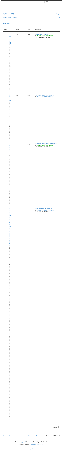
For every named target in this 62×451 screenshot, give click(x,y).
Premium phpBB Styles (36, 444)
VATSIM (10, 38)
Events (6, 23)
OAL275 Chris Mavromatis (45, 35)
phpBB (24, 442)
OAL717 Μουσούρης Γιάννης (45, 210)
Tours (9, 147)
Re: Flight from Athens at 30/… (44, 208)
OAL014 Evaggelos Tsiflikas (45, 96)
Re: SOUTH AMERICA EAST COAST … (46, 143)
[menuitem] (12, 13)
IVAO (10, 97)
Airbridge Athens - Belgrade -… (44, 95)
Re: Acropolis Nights (41, 34)
